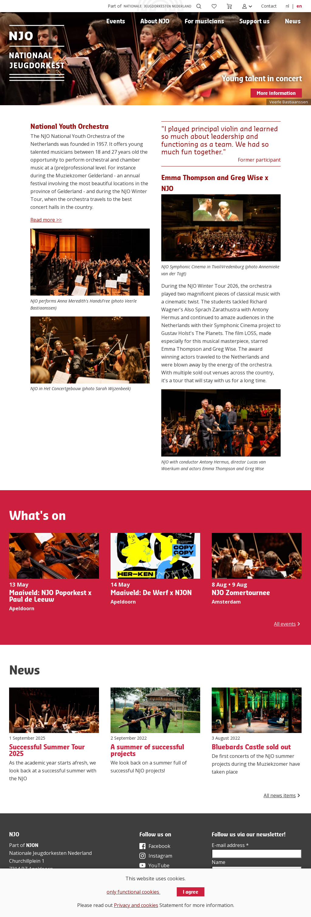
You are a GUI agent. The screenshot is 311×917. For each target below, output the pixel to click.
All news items (280, 795)
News (293, 21)
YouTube (159, 865)
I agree (190, 892)
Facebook (159, 846)
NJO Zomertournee (241, 592)
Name (218, 862)
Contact (269, 6)
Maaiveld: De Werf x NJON (151, 592)
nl (287, 6)
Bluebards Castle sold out (251, 746)
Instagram (160, 855)
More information (276, 93)
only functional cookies (133, 892)
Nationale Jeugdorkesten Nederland (50, 853)
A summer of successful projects (147, 750)
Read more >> (46, 219)
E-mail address (230, 845)
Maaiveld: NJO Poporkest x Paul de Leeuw (50, 596)
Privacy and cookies (136, 905)
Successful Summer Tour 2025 (47, 750)
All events (285, 624)
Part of (114, 6)
